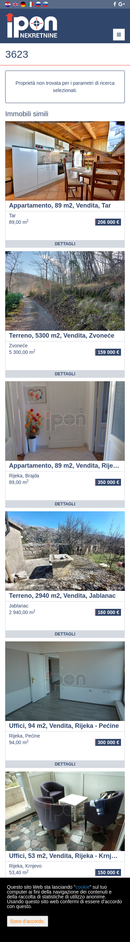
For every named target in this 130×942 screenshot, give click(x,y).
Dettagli (65, 243)
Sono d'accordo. (27, 921)
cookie (82, 887)
